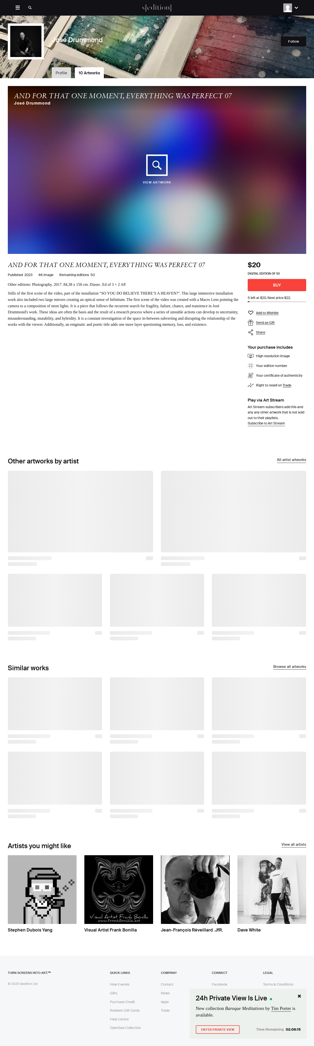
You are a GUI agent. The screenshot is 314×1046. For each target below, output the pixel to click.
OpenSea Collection (125, 1028)
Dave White (249, 930)
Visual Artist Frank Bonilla (110, 930)
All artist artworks (291, 460)
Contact (167, 984)
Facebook (219, 984)
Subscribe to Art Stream (266, 423)
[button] (277, 332)
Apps (165, 1002)
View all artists (294, 845)
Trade (287, 385)
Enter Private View (217, 1030)
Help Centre (119, 1019)
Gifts (113, 993)
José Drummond (32, 103)
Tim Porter (281, 1008)
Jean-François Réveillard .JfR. (192, 930)
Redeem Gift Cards (125, 1010)
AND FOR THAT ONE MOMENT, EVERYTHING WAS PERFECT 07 (123, 95)
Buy (277, 285)
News (165, 993)
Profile (61, 73)
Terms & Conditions (278, 984)
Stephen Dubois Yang (30, 930)
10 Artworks (89, 73)
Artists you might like (39, 846)
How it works (119, 984)
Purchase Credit (122, 1002)
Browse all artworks (289, 667)
